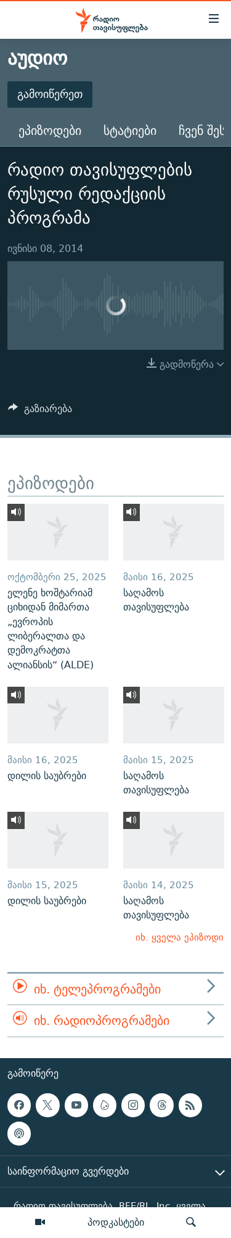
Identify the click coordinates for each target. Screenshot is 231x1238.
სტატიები (129, 130)
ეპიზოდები (49, 130)
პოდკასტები (115, 1222)
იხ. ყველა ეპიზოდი (180, 937)
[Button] (40, 412)
